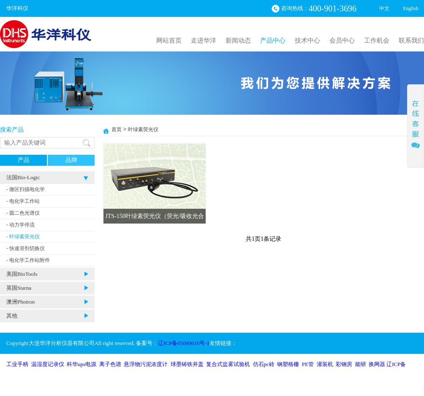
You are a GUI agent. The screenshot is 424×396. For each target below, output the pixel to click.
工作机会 (376, 40)
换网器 (377, 364)
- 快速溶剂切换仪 (25, 248)
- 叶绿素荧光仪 (23, 237)
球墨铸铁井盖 (187, 364)
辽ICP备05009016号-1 (183, 343)
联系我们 (411, 40)
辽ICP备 (396, 364)
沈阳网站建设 (373, 385)
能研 (360, 364)
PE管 (308, 364)
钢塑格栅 (288, 364)
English (411, 8)
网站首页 (169, 40)
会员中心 (342, 40)
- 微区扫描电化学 (25, 189)
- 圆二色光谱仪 (23, 213)
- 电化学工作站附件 (28, 260)
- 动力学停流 (20, 225)
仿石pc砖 (264, 364)
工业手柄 (17, 364)
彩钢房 (344, 364)
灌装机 (325, 364)
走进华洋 (203, 40)
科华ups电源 (81, 364)
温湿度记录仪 (47, 364)
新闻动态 (238, 40)
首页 (116, 129)
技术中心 (307, 40)
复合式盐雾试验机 (228, 364)
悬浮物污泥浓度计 (146, 364)
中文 (384, 8)
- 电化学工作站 (23, 201)
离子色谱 (110, 364)
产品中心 (272, 40)
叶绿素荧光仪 (143, 129)
